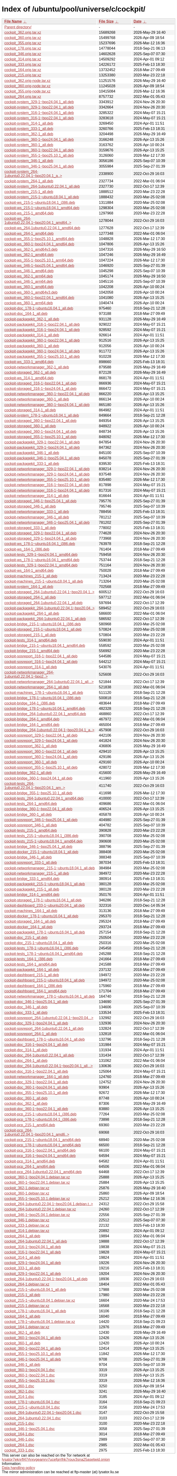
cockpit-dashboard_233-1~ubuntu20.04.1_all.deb (44, 905)
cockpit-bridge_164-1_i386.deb (29, 703)
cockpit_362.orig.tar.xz (22, 32)
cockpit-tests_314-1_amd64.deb (30, 640)
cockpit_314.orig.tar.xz (22, 59)
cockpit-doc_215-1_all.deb (25, 938)
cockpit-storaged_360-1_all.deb (30, 426)
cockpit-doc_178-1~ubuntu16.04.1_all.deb (38, 308)
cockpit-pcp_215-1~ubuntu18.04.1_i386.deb (40, 1114)
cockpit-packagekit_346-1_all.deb (31, 453)
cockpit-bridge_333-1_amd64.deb (31, 879)
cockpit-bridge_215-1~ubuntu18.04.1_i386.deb (42, 624)
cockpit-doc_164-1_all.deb (25, 314)
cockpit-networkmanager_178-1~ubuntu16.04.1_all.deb (49, 996)
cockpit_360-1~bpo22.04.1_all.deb (32, 1348)
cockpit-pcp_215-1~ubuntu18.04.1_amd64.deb (42, 1140)
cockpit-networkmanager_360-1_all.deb (36, 399)
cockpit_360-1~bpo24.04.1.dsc (29, 1370)
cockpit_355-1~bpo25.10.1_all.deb (32, 1354)
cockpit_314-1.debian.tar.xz (26, 1231)
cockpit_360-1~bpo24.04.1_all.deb (32, 1338)
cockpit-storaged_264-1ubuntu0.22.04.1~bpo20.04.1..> (49, 592)
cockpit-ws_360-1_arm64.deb (28, 303)
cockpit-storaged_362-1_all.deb (30, 372)
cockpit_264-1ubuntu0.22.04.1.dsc (32, 1418)
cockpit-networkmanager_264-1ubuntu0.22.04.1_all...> (49, 682)
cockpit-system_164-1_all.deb (28, 587)
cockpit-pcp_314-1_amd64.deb (29, 1161)
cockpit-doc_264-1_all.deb (25, 1061)
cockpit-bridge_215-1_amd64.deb (31, 651)
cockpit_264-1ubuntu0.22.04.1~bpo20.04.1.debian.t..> (48, 1204)
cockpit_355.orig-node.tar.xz (27, 91)
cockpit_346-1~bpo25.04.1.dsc (29, 1429)
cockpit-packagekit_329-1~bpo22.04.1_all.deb (42, 442)
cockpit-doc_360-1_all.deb (25, 1098)
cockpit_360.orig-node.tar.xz (27, 86)
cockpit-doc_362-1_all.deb (25, 1103)
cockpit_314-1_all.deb (22, 1257)
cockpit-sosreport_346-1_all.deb (30, 825)
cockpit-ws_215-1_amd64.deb (28, 213)
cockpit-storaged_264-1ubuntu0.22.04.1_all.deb (43, 603)
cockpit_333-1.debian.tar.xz (26, 1225)
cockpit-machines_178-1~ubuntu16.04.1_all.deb (43, 693)
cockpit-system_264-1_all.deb (28, 181)
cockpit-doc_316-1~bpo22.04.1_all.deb (36, 1071)
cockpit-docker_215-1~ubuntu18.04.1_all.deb (41, 852)
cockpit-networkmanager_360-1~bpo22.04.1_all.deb (47, 394)
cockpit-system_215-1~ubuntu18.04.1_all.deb (41, 197)
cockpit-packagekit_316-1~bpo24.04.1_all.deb (42, 330)
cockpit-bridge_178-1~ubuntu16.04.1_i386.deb (42, 698)
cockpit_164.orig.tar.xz (22, 70)
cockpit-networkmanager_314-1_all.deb (36, 496)
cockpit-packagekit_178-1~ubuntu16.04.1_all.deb (44, 932)
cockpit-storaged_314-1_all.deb (30, 410)
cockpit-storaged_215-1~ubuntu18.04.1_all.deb (43, 629)
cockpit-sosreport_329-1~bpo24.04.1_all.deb (40, 741)
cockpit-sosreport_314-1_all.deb (30, 667)
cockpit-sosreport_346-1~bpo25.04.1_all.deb (40, 820)
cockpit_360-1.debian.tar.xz (26, 1193)
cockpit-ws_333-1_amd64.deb (28, 362)
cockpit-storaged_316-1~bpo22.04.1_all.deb (40, 383)
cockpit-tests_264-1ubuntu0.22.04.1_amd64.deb (43, 798)
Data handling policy (18, 1468)
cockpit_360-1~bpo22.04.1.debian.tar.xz (37, 1182)
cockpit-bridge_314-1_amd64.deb (31, 895)
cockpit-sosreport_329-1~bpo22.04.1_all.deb (40, 735)
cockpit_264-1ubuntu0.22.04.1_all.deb (35, 1241)
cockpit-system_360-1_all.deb (28, 145)
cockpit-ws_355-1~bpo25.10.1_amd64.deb (39, 239)
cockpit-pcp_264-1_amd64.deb (29, 1167)
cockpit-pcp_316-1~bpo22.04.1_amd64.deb (40, 1150)
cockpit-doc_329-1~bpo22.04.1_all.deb (36, 1082)
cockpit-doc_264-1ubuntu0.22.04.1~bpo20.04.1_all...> (48, 1066)
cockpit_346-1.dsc (19, 1439)
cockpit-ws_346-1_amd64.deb (28, 271)
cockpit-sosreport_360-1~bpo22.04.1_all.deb (40, 751)
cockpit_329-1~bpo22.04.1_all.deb (32, 1274)
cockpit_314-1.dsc (19, 1397)
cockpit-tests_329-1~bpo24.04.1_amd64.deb (40, 555)
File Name (13, 21)
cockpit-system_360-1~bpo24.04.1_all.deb (39, 140)
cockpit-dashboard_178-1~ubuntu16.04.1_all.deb (44, 1039)
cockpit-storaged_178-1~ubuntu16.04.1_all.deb (43, 900)
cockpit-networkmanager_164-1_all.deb (36, 1077)
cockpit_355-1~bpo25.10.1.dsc (29, 1381)
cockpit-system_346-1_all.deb (28, 161)
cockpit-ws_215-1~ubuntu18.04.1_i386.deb (39, 203)
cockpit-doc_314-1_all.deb (25, 1050)
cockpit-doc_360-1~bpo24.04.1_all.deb (36, 1087)
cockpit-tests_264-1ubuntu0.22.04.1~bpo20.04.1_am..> (34, 786)
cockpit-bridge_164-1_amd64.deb (31, 725)
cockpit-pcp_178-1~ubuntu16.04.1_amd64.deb (42, 1145)
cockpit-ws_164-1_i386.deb (26, 549)
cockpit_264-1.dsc (19, 1445)
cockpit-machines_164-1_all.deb (30, 911)
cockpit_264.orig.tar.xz (22, 97)
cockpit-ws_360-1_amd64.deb (28, 287)
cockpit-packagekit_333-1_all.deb (31, 464)
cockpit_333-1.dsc (19, 1450)
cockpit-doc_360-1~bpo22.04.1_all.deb (36, 1109)
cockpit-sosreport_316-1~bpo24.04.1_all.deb (40, 662)
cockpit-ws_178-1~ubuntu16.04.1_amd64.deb (41, 560)
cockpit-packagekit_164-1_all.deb (31, 970)
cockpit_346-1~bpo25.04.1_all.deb (32, 1359)
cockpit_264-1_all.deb (22, 1236)
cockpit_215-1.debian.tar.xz (26, 1306)
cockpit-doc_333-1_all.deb (25, 1013)
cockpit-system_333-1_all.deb (28, 129)
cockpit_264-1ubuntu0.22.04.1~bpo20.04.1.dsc (42, 1413)
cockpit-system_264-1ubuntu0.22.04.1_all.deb (42, 186)
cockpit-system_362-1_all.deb (28, 134)
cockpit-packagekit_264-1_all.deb (31, 613)
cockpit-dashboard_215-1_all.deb (31, 975)
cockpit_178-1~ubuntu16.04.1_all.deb (35, 1311)
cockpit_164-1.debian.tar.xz (26, 1327)
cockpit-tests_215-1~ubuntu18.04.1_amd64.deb (43, 841)
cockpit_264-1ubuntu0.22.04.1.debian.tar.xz (40, 1209)
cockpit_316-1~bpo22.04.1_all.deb (32, 1252)
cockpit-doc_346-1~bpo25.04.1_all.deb (36, 1002)
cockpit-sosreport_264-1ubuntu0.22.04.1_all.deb (43, 1028)
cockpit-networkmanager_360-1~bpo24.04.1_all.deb (47, 405)
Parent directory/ (17, 27)
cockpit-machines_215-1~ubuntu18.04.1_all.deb (43, 581)
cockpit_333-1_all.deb (22, 1268)
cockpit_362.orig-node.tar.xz (27, 81)
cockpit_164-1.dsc (19, 1434)
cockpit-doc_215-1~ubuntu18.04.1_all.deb (38, 943)
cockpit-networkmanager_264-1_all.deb (36, 687)
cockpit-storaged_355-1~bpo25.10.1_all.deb (40, 437)
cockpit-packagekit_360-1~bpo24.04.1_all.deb (42, 351)
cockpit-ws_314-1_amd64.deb (28, 378)
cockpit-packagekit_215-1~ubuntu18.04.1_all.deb (44, 884)
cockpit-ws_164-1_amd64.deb (28, 570)
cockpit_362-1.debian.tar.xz (26, 1188)
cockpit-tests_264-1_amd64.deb (30, 804)
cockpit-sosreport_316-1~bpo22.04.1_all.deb (40, 656)
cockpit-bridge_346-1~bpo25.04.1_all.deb (38, 847)
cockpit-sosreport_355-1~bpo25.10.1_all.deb (40, 767)
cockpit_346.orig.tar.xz (22, 54)
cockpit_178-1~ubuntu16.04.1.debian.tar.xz (39, 1322)
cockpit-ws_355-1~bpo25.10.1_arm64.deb (38, 260)
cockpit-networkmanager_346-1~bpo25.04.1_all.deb (47, 522)
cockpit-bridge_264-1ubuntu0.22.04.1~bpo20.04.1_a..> (49, 730)
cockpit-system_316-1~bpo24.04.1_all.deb (39, 113)
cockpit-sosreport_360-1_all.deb (30, 762)
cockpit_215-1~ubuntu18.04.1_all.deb (35, 1290)
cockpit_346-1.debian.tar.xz (26, 1220)
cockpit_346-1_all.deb (22, 1365)
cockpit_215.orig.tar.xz (22, 75)
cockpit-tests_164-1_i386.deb (28, 959)
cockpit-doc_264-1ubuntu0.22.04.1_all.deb (39, 1055)
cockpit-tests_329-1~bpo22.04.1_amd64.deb (40, 565)
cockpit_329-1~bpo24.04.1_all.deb (32, 1263)
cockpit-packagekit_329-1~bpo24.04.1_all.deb (42, 447)
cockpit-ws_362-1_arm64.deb (28, 276)
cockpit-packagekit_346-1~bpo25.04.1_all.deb (42, 458)
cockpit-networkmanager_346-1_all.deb (36, 517)
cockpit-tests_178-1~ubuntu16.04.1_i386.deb (41, 948)
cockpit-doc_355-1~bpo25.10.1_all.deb (36, 1093)
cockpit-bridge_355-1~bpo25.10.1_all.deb (38, 793)
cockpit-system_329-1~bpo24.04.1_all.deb (39, 102)
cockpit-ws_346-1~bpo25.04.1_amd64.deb (39, 266)
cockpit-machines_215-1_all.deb (30, 576)
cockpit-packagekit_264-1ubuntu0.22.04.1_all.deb (45, 619)
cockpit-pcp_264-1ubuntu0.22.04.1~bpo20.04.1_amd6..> (36, 1132)
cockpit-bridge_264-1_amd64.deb (31, 719)
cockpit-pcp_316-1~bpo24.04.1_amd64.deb (40, 1156)
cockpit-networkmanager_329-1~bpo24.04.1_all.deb (47, 474)
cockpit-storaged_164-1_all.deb (30, 921)
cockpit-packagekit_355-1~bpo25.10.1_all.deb (42, 356)
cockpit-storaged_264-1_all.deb (30, 597)
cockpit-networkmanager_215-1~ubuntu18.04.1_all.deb (49, 868)
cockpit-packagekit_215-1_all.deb (31, 889)
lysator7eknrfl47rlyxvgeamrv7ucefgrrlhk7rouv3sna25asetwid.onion (56, 1459)
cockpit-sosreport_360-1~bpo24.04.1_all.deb (40, 757)
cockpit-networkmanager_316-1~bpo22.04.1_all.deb (47, 485)
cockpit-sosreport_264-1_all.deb (30, 1034)
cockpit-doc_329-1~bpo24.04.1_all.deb (36, 1023)
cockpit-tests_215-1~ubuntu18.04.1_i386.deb (41, 836)
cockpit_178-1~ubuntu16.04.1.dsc (32, 1402)
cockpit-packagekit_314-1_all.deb (31, 335)
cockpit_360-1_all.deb (22, 1343)
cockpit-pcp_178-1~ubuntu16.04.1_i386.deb (40, 1119)
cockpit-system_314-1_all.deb (28, 123)
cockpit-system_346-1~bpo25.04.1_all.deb (39, 166)
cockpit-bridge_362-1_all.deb (28, 773)
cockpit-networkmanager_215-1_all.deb (36, 873)
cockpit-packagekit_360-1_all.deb (31, 346)
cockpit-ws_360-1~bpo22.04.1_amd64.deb (39, 298)
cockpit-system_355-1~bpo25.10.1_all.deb (39, 155)
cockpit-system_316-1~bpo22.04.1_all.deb (39, 118)
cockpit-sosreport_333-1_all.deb (30, 863)
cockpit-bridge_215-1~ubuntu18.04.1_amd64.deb (44, 646)
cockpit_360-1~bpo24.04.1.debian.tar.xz (37, 1177)
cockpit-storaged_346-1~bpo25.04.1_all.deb (40, 501)
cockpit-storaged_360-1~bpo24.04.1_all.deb (40, 432)
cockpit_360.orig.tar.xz (22, 38)
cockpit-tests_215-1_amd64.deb (30, 830)
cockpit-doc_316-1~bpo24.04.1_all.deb (36, 1045)
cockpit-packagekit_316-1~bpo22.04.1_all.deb (42, 324)
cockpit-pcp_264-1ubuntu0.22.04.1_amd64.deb (43, 1172)
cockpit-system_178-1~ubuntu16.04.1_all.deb (41, 415)
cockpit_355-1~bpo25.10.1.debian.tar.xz (37, 1199)
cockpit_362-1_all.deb (22, 1332)
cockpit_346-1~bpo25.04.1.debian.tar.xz (37, 1215)
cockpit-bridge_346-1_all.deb (28, 857)
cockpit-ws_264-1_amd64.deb (28, 233)
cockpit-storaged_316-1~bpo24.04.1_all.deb (40, 389)
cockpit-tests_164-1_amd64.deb (30, 964)
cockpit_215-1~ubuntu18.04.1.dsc (32, 1407)
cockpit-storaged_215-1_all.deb (30, 635)
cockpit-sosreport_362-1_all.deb (30, 746)
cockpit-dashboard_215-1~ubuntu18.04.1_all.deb (44, 980)
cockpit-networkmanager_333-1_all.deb (36, 512)
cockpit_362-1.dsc (19, 1391)
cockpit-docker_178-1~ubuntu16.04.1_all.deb (41, 916)
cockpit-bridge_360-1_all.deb (28, 814)
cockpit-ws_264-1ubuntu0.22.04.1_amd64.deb (42, 228)
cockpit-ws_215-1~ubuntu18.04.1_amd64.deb (41, 208)
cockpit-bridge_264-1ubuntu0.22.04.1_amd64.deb (45, 714)
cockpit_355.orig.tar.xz (22, 43)
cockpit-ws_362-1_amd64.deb (28, 255)
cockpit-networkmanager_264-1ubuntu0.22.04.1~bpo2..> (29, 674)
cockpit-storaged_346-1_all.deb (30, 506)
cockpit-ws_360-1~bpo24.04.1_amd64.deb (39, 244)
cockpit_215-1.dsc (19, 1423)
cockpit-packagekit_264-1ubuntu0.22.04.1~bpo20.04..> (49, 608)
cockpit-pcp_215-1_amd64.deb (29, 1125)
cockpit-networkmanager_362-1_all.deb (36, 367)
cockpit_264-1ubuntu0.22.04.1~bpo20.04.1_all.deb (46, 1279)
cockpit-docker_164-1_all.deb (28, 927)
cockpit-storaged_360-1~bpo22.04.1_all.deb (40, 421)
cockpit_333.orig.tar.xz (22, 64)
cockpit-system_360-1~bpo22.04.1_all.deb (39, 150)
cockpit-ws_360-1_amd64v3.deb (30, 292)
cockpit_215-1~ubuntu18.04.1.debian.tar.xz (39, 1300)
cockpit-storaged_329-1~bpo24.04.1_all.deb (40, 538)
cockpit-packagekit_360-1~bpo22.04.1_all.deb (42, 340)
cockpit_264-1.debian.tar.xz (26, 1284)
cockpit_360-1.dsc (19, 1386)
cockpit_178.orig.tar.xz (22, 48)
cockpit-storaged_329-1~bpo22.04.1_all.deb (40, 533)
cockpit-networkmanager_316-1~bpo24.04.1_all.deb (47, 490)
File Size (106, 21)
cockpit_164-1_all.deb (22, 1316)
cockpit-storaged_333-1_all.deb (30, 528)
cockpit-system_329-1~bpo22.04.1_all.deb (39, 107)
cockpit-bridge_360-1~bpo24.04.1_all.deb (38, 778)
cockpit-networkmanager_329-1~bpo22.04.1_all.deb (47, 469)
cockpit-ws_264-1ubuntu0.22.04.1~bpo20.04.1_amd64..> (37, 221)
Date (137, 21)
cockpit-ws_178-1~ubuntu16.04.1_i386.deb (39, 544)
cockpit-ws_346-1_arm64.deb (28, 281)
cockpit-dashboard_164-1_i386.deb (33, 986)
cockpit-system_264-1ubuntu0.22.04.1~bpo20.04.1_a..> (33, 174)
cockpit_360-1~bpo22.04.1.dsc (29, 1375)
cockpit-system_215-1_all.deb (28, 192)
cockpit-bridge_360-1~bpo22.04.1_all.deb (38, 809)
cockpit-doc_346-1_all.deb (25, 1007)
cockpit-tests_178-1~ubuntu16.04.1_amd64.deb (43, 954)
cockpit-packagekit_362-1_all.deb (31, 319)
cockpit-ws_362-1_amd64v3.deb (30, 249)
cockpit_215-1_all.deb (22, 1295)
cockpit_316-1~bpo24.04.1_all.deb (32, 1247)
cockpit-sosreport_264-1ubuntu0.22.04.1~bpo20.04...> (48, 1018)
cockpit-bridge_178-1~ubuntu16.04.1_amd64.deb (44, 709)
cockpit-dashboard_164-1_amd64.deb (35, 991)
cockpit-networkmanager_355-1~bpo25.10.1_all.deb (47, 480)
